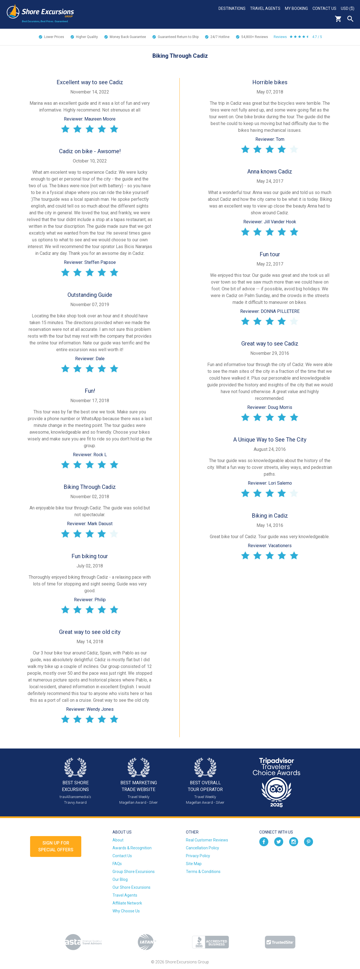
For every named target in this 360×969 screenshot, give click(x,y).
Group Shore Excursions (133, 871)
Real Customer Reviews (207, 840)
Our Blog (120, 879)
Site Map (194, 863)
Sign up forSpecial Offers (55, 846)
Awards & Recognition (132, 848)
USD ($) (347, 8)
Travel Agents (265, 8)
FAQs (117, 863)
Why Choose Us (126, 911)
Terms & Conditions (203, 871)
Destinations (232, 8)
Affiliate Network (127, 903)
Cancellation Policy (202, 848)
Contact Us (324, 8)
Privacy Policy (198, 856)
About (117, 840)
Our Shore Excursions (131, 887)
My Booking (296, 8)
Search (350, 19)
